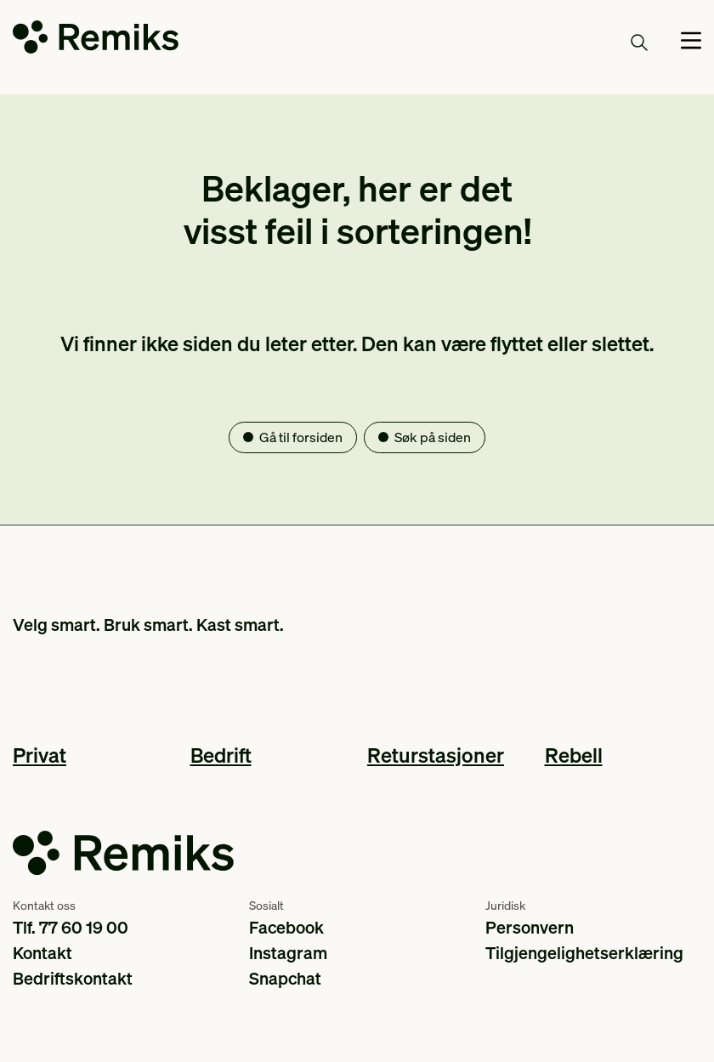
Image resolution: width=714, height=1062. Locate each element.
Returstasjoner (435, 754)
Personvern (529, 927)
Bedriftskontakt (73, 978)
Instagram (288, 952)
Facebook (286, 927)
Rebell (574, 754)
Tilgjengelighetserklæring (584, 952)
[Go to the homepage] (95, 40)
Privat (39, 754)
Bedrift (221, 754)
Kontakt (42, 952)
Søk (620, 42)
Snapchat (285, 978)
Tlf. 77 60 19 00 (70, 927)
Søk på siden (432, 437)
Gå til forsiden (301, 437)
